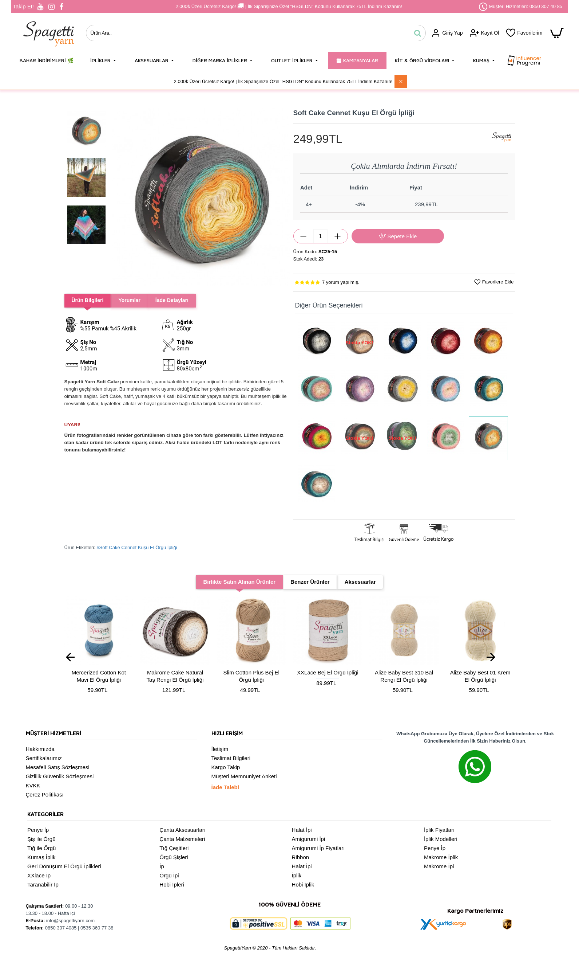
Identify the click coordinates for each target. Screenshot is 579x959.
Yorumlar (132, 300)
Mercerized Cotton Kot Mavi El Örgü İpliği (99, 676)
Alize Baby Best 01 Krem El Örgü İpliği (480, 676)
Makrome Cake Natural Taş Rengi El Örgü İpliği (175, 676)
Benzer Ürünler (310, 582)
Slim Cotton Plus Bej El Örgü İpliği (251, 676)
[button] (119, 197)
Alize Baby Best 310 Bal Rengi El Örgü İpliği (404, 676)
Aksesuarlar (360, 582)
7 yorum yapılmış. (341, 282)
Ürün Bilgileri (89, 300)
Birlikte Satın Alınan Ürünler (239, 582)
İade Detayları (177, 300)
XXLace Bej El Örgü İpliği (327, 672)
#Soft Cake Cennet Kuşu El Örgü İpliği (136, 547)
